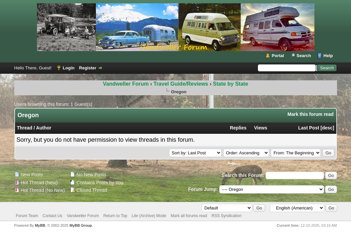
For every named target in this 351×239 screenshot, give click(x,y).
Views (260, 127)
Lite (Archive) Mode (149, 215)
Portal (278, 55)
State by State (230, 84)
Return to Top (115, 215)
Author (43, 127)
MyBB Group (81, 225)
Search (303, 55)
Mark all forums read (189, 215)
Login (69, 67)
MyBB (40, 225)
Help (328, 55)
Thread (25, 127)
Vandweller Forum (126, 84)
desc (327, 127)
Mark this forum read (310, 114)
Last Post (308, 127)
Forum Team (27, 215)
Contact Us (52, 215)
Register (87, 67)
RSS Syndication (227, 215)
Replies (238, 127)
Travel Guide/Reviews (181, 84)
